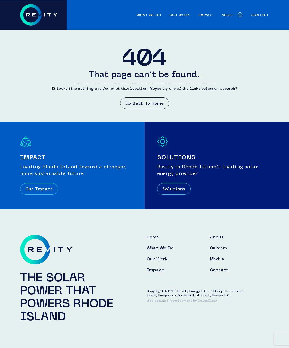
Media (217, 259)
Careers (218, 248)
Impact (205, 15)
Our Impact (39, 188)
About (232, 15)
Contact (260, 15)
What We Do (149, 15)
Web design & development (169, 300)
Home (153, 237)
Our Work (179, 15)
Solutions (174, 188)
